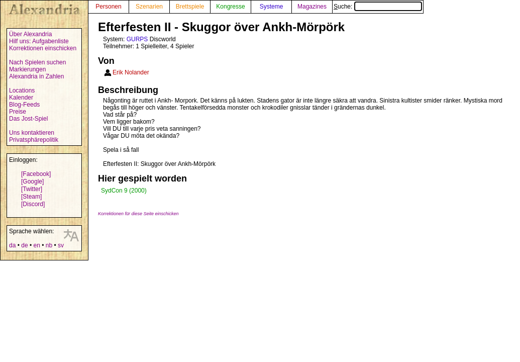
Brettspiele (190, 6)
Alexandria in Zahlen (36, 76)
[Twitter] (31, 189)
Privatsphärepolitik (33, 139)
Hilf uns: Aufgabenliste (39, 41)
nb (49, 245)
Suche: (378, 6)
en (36, 245)
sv (61, 245)
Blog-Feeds (24, 104)
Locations (22, 90)
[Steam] (31, 196)
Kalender (21, 97)
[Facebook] (36, 173)
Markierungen (27, 69)
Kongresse (230, 6)
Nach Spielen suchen (37, 62)
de (24, 245)
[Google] (32, 181)
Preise (17, 111)
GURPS (137, 39)
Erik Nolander (131, 72)
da (12, 245)
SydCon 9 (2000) (124, 190)
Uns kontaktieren (31, 132)
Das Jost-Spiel (28, 118)
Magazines (312, 6)
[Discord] (33, 204)
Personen (108, 6)
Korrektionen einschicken (42, 48)
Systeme (271, 6)
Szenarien (149, 6)
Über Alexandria (30, 34)
